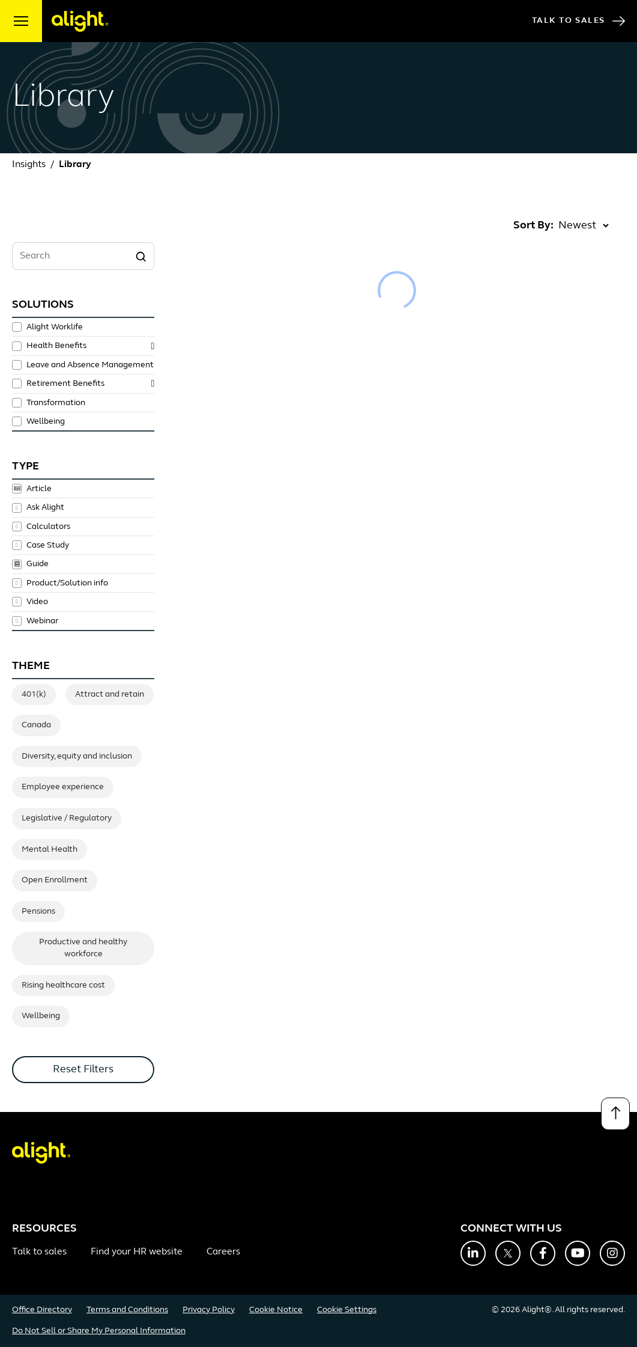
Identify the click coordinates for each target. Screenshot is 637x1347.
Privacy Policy (209, 1310)
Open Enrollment (55, 880)
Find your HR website (137, 1252)
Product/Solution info (67, 583)
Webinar (42, 621)
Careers (223, 1252)
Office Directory (42, 1310)
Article (39, 488)
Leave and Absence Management (90, 365)
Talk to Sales (578, 21)
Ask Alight (45, 508)
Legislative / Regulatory (67, 818)
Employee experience (63, 787)
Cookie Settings (346, 1310)
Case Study (47, 545)
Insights (29, 165)
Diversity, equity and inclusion (77, 756)
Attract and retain (109, 694)
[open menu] (21, 21)
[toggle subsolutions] (152, 346)
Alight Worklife (54, 327)
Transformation (55, 403)
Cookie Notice (276, 1310)
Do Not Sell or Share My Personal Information (99, 1331)
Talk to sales (39, 1252)
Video (37, 601)
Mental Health (49, 849)
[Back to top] (615, 1114)
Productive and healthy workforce (83, 948)
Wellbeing (45, 421)
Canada (36, 725)
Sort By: (533, 225)
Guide (37, 564)
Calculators (48, 526)
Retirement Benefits (65, 383)
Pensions (38, 911)
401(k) (34, 694)
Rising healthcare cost (63, 985)
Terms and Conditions (127, 1310)
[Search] (140, 256)
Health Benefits (56, 345)
